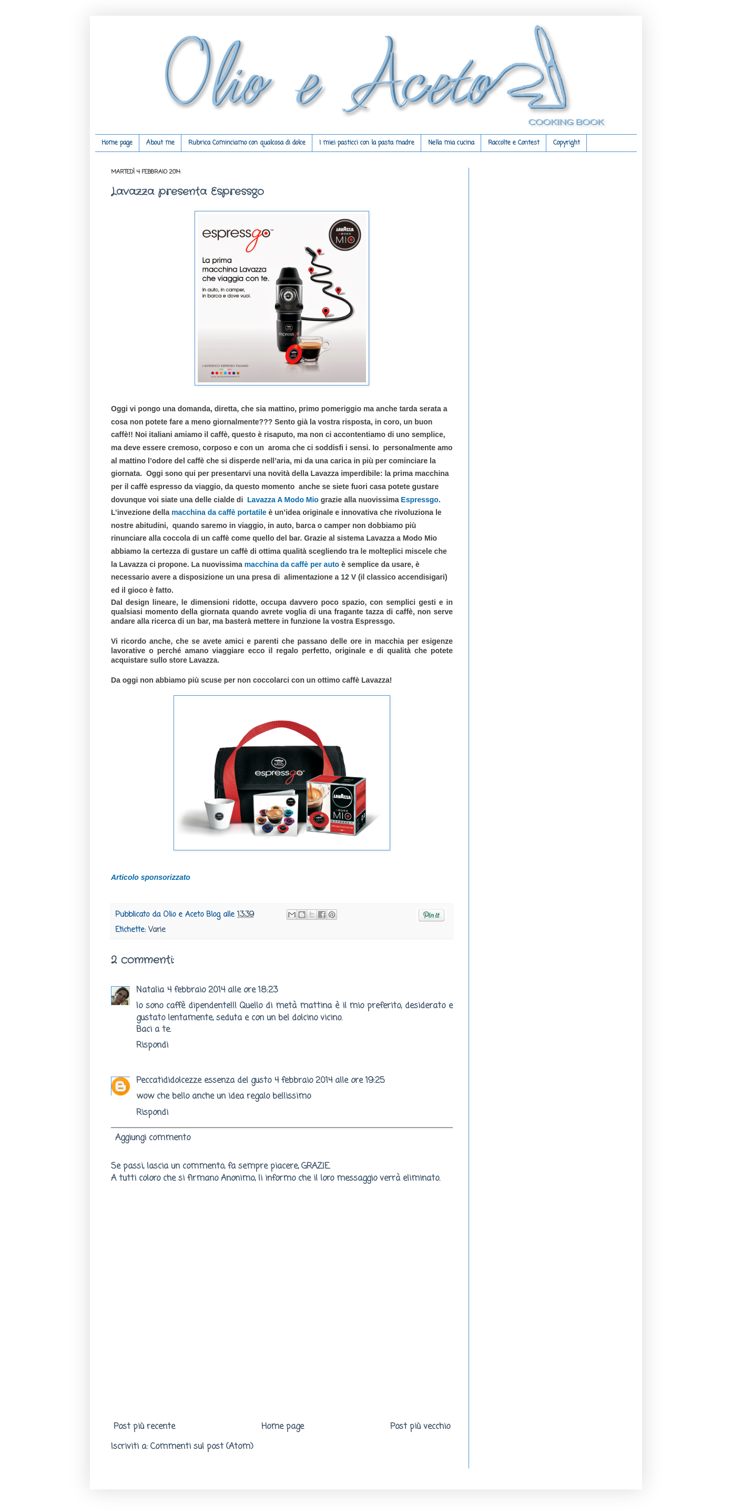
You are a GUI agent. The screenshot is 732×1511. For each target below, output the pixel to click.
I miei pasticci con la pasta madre (366, 143)
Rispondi (152, 1045)
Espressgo (420, 499)
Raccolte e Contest (514, 143)
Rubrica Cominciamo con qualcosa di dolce (247, 143)
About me (160, 143)
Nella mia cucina (451, 143)
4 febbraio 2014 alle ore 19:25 (329, 1080)
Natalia (150, 990)
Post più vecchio (420, 1427)
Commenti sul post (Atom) (201, 1447)
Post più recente (144, 1427)
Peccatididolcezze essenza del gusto (203, 1080)
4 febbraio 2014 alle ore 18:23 (222, 990)
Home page (117, 143)
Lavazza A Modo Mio (283, 499)
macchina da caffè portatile (219, 512)
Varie (157, 930)
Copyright (566, 143)
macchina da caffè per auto (292, 564)
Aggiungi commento (152, 1138)
